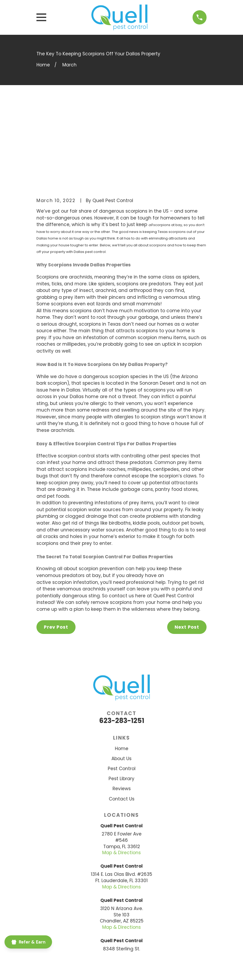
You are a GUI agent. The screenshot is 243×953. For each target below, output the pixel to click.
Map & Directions (121, 770)
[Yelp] (135, 905)
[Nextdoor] (121, 905)
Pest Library (121, 696)
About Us (121, 676)
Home (121, 666)
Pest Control (121, 686)
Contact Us (121, 716)
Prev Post (56, 544)
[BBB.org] (108, 905)
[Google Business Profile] (148, 905)
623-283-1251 (121, 638)
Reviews (122, 706)
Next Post (187, 544)
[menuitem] (70, 942)
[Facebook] (94, 905)
